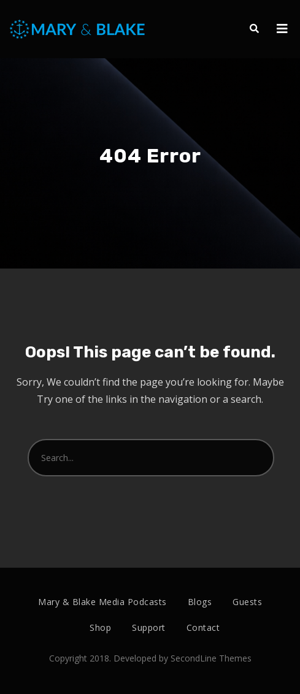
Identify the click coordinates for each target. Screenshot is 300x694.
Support (149, 627)
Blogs (200, 602)
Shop (100, 627)
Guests (247, 602)
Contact (203, 627)
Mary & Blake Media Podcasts (102, 602)
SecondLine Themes (211, 658)
